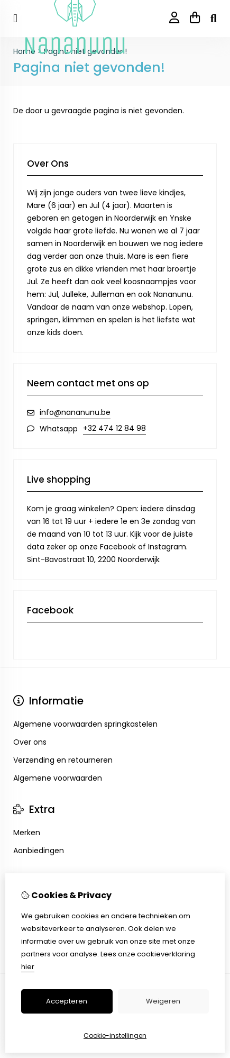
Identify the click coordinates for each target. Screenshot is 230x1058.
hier (27, 967)
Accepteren (66, 1001)
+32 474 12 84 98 (114, 428)
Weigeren (163, 1001)
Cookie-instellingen (115, 1035)
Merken (26, 832)
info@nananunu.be (75, 412)
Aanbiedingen (38, 850)
